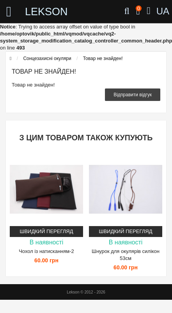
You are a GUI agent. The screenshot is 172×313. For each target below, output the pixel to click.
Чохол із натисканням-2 (46, 251)
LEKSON (40, 12)
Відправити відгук (132, 94)
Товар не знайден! (103, 58)
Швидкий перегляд (46, 231)
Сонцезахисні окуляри (47, 58)
